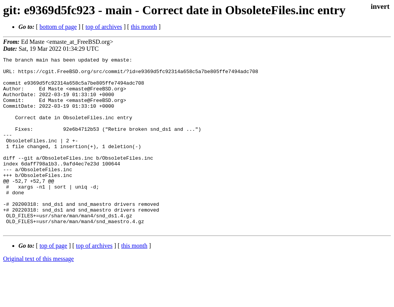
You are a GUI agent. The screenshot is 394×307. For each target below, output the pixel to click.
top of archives (103, 26)
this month (144, 26)
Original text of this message (38, 293)
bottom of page (58, 26)
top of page (53, 280)
